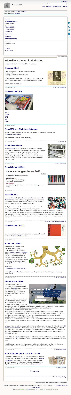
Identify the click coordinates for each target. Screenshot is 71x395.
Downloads (7, 46)
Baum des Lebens (13, 243)
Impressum (8, 36)
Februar (7, 114)
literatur (64, 349)
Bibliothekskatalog (11, 21)
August (7, 121)
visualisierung (63, 277)
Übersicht (65, 6)
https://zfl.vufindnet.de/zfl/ (14, 134)
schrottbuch (48, 221)
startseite (17, 13)
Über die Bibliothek (9, 26)
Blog (60, 377)
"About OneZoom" (15, 272)
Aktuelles (55, 377)
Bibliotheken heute (13, 145)
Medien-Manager (57, 6)
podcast (60, 349)
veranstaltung (63, 87)
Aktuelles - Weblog (9, 23)
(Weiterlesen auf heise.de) (17, 263)
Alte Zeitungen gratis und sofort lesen (22, 353)
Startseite (17, 11)
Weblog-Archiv (9, 64)
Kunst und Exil (12, 68)
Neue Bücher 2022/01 (14, 167)
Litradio (14, 288)
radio (56, 349)
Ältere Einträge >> (35, 371)
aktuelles (24, 11)
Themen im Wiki (9, 34)
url (65, 141)
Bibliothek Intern (9, 50)
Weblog (64, 377)
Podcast (17, 337)
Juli (6, 119)
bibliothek (57, 163)
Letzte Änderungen (47, 6)
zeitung (59, 367)
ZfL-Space (7, 48)
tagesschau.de (36, 364)
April (6, 118)
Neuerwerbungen (10, 27)
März (6, 116)
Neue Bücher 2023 (13, 91)
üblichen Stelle (17, 236)
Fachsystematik (10, 29)
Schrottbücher (11, 195)
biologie (57, 277)
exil (55, 87)
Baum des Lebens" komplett (19, 252)
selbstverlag (63, 221)
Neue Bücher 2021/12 (14, 225)
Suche (66, 4)
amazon (58, 221)
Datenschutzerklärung (11, 38)
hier (21, 83)
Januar (7, 112)
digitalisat (64, 367)
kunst (58, 87)
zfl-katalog (62, 141)
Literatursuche (8, 31)
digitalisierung (63, 163)
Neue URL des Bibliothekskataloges (21, 129)
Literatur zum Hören (14, 281)
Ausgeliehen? (11, 148)
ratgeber (54, 221)
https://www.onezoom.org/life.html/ (16, 268)
